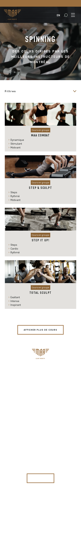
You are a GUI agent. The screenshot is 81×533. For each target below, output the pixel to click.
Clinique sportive (40, 379)
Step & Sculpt (40, 188)
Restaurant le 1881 (40, 396)
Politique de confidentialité (41, 517)
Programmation (40, 373)
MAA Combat (40, 135)
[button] (66, 15)
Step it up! (40, 240)
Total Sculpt (40, 293)
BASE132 (64, 506)
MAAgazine (40, 384)
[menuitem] (58, 15)
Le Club (40, 390)
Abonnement (40, 367)
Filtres (10, 91)
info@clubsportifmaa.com (41, 416)
